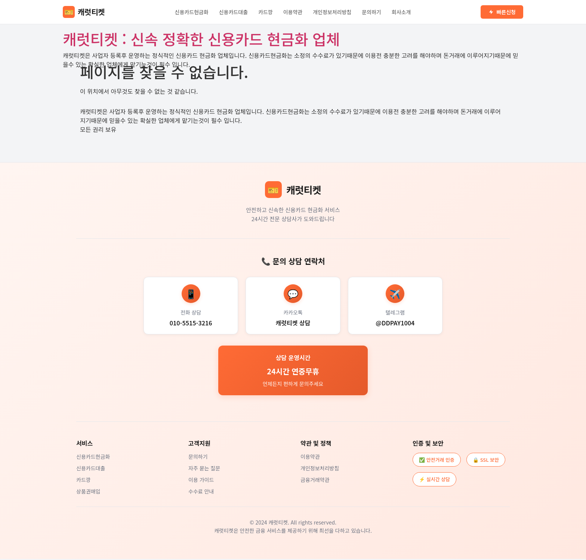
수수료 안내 (201, 492)
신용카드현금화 (192, 12)
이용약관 (293, 12)
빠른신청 (502, 12)
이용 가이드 (201, 481)
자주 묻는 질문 (204, 469)
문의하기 (371, 12)
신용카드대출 (233, 12)
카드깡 (265, 12)
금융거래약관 (314, 481)
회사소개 (401, 12)
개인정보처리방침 (332, 12)
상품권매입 (88, 492)
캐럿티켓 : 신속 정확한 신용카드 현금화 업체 (201, 39)
